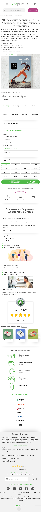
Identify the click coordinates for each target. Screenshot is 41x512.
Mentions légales (17, 497)
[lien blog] (8, 488)
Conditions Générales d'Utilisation (30, 497)
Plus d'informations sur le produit (10, 92)
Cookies (18, 498)
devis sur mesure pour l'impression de (24, 36)
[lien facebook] (26, 488)
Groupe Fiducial (18, 493)
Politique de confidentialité (28, 498)
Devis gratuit (33, 10)
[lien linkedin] (20, 488)
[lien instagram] (14, 488)
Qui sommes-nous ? (7, 497)
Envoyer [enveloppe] (33, 479)
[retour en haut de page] (19, 509)
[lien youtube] (33, 488)
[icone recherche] (4, 10)
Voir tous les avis (11, 294)
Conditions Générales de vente (8, 498)
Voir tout (24, 327)
